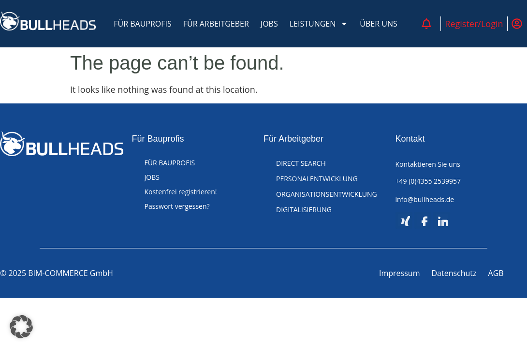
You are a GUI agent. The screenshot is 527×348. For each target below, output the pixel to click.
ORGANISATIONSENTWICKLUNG (326, 194)
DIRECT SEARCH (301, 163)
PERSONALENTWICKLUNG (317, 178)
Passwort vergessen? (177, 206)
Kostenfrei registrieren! (181, 191)
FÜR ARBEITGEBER (216, 23)
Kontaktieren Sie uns (427, 164)
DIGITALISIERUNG (304, 209)
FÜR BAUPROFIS (143, 23)
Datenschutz (453, 273)
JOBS (269, 23)
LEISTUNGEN (319, 23)
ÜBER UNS (378, 23)
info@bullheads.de (424, 199)
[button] (21, 326)
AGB (496, 273)
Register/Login (474, 23)
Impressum (399, 273)
